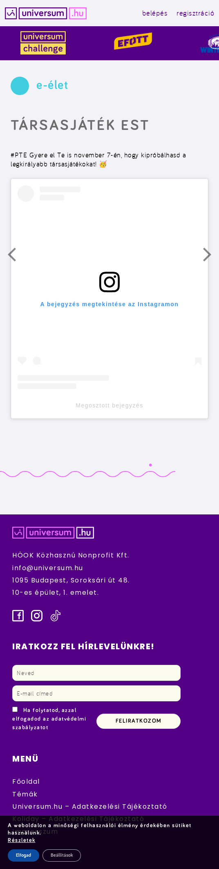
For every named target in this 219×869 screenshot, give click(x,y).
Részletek (22, 840)
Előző (17, 257)
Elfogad (23, 855)
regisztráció (195, 13)
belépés (155, 13)
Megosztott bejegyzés (109, 405)
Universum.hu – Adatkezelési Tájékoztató (90, 806)
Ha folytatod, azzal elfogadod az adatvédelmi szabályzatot (49, 718)
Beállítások (62, 855)
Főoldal (26, 781)
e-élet (52, 85)
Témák (25, 794)
